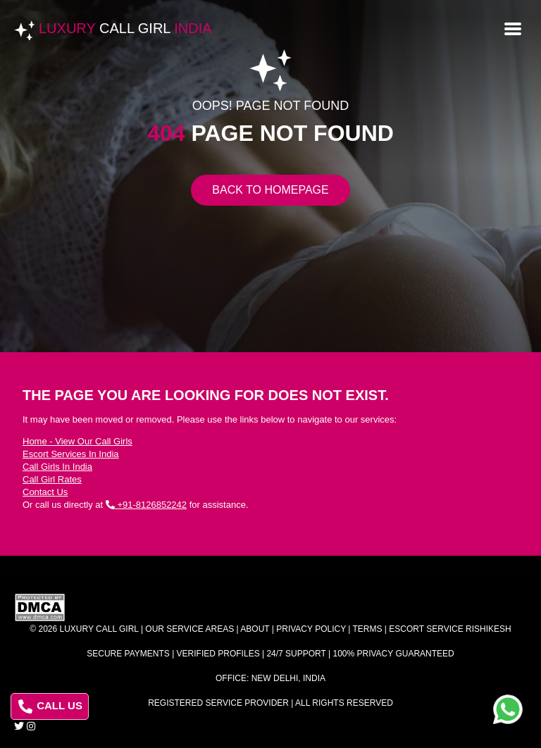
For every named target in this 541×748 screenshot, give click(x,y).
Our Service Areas (189, 629)
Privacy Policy (311, 629)
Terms (368, 629)
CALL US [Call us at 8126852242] (50, 706)
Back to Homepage (270, 190)
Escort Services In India (71, 454)
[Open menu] (513, 27)
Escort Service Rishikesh (450, 629)
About (254, 629)
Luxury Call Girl (99, 629)
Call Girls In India (57, 466)
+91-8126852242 (146, 504)
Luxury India (125, 28)
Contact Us (45, 492)
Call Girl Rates (52, 479)
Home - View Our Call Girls (77, 441)
